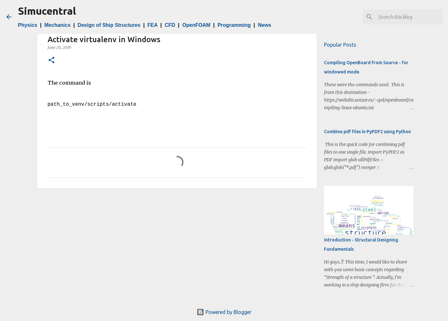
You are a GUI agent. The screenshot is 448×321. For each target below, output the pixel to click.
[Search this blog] (409, 17)
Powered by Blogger (224, 312)
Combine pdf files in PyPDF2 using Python (367, 131)
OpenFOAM (196, 25)
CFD (170, 25)
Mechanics (57, 25)
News (264, 25)
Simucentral (47, 11)
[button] (51, 60)
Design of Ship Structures (109, 25)
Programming (234, 25)
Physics (27, 25)
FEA (153, 25)
